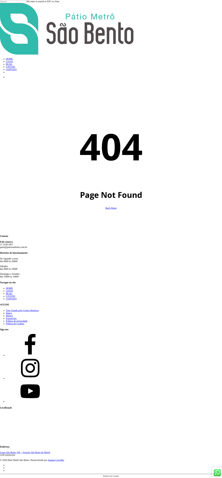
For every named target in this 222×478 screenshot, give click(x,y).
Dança (9, 313)
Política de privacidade (17, 321)
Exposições (11, 318)
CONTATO (11, 299)
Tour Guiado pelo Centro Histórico (22, 310)
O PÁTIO (10, 296)
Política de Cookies (15, 323)
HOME (9, 288)
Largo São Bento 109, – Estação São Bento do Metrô (25, 452)
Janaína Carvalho (56, 460)
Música (9, 315)
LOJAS (9, 291)
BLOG (9, 293)
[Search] (13, 1)
